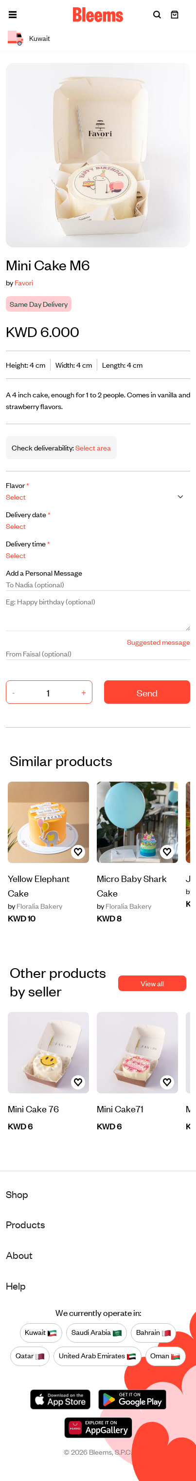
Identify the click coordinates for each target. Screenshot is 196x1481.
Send (147, 692)
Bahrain (153, 1332)
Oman (165, 1356)
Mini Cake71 (120, 1108)
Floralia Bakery (35, 906)
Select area (92, 447)
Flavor (17, 485)
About (19, 1254)
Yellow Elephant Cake (39, 885)
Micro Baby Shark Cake (132, 885)
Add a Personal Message (44, 572)
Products (25, 1224)
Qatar (30, 1356)
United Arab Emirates (97, 1356)
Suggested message (158, 642)
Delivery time (28, 543)
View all (152, 983)
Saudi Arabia (96, 1332)
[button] (13, 14)
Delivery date (28, 514)
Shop (17, 1193)
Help (16, 1285)
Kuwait (41, 1332)
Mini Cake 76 (33, 1108)
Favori (24, 282)
